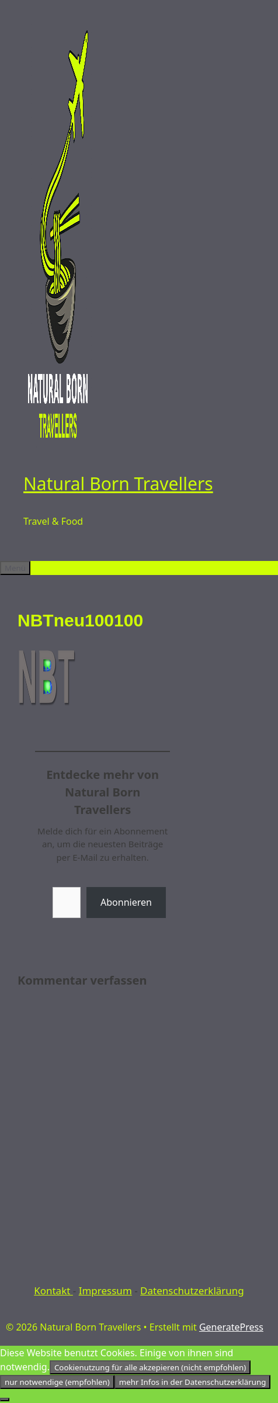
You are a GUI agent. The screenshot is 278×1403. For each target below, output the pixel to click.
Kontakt (53, 1290)
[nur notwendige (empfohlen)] (4, 1399)
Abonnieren (126, 902)
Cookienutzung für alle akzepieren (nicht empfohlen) (150, 1367)
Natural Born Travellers (118, 484)
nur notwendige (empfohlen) (57, 1382)
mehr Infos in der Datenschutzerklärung (192, 1382)
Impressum (105, 1290)
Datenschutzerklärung (192, 1290)
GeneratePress (231, 1327)
